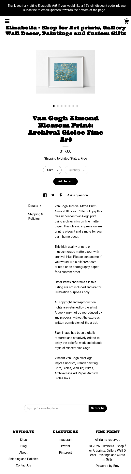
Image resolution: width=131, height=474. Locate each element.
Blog (23, 446)
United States (70, 158)
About (23, 452)
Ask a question (77, 195)
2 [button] (58, 106)
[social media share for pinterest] (61, 195)
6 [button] (73, 106)
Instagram (65, 440)
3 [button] (62, 106)
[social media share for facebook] (45, 195)
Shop (23, 440)
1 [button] (54, 106)
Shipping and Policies (23, 459)
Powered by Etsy (107, 466)
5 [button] (69, 106)
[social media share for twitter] (53, 195)
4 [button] (65, 106)
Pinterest (65, 452)
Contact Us (23, 465)
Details (34, 206)
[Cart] (126, 22)
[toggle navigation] (7, 21)
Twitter (65, 446)
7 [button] (77, 106)
